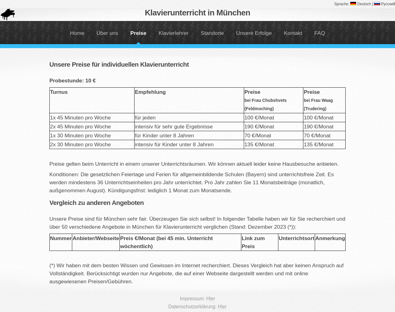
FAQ (319, 33)
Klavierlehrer (174, 33)
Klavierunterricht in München (197, 12)
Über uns (107, 33)
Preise (138, 33)
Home (77, 33)
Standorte (212, 33)
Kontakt (293, 33)
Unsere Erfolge (254, 33)
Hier (210, 298)
